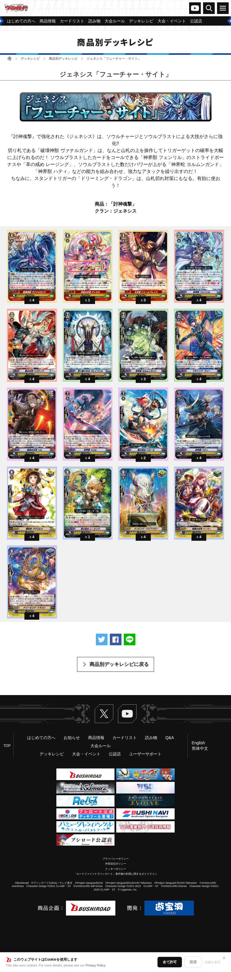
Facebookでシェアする (115, 639)
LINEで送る (129, 639)
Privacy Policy (95, 965)
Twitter (104, 713)
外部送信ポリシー (115, 863)
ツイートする (102, 639)
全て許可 (170, 962)
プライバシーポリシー (116, 858)
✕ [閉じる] (224, 958)
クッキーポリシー (115, 868)
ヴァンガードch (195, 8)
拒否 (193, 962)
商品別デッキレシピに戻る (119, 664)
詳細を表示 (213, 962)
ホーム (9, 58)
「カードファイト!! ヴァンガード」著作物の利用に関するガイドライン (115, 873)
